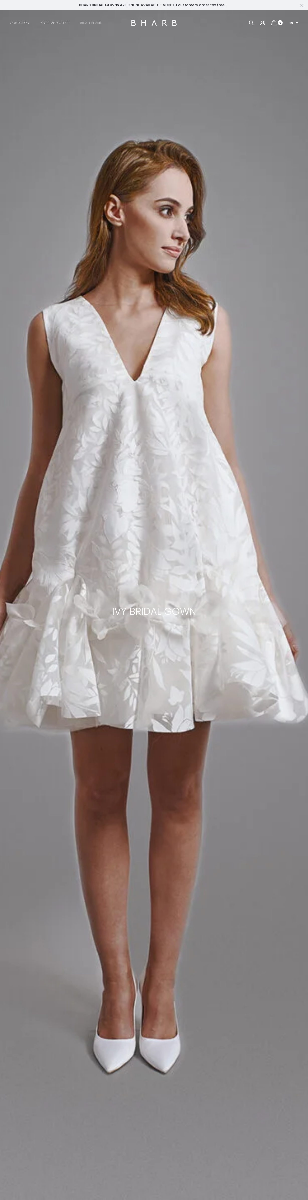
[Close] (302, 5)
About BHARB (90, 22)
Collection (19, 22)
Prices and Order (54, 22)
